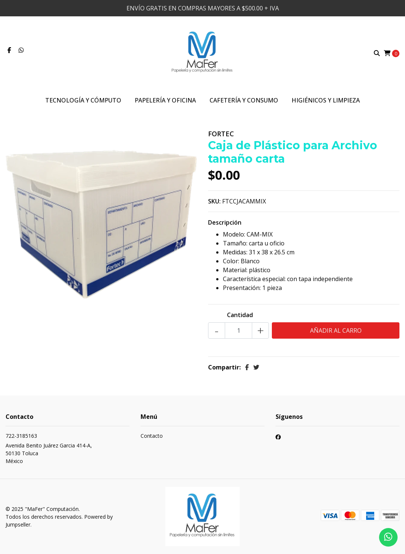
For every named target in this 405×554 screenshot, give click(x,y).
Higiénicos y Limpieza (326, 100)
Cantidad (240, 315)
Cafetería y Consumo (244, 100)
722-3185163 (21, 435)
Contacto (152, 435)
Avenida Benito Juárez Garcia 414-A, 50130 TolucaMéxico (49, 453)
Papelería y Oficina (165, 100)
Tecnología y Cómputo (83, 100)
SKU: (214, 201)
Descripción (224, 222)
